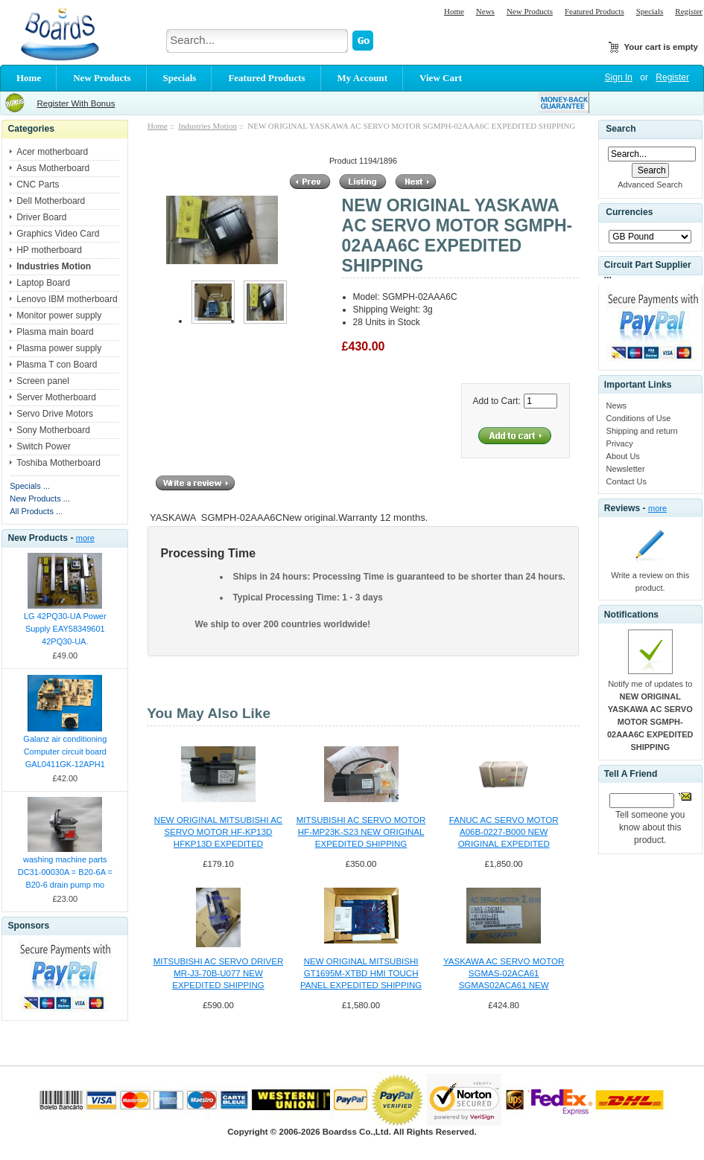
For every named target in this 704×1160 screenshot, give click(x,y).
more (85, 537)
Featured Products (594, 11)
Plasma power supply (58, 348)
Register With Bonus (76, 103)
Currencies (629, 213)
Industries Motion (207, 125)
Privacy (619, 443)
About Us (623, 456)
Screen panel (42, 381)
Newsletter (625, 468)
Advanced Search (650, 184)
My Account (362, 77)
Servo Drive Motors (54, 413)
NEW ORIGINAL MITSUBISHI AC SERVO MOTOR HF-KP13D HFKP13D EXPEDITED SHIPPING (218, 832)
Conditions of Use (638, 418)
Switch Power (43, 446)
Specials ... (30, 485)
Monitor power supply (58, 315)
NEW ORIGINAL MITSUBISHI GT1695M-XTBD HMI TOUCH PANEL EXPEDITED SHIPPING (361, 973)
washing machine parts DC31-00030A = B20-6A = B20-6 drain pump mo (65, 872)
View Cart (440, 77)
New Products (530, 11)
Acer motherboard (52, 152)
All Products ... (36, 511)
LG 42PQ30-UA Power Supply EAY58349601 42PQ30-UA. (65, 629)
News (485, 11)
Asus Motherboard (52, 168)
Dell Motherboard (50, 201)
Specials (650, 11)
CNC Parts (37, 184)
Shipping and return (642, 430)
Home (454, 11)
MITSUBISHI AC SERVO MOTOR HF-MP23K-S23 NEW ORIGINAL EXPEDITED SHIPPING (361, 831)
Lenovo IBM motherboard (66, 299)
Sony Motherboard (53, 430)
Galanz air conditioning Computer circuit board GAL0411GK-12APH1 (65, 751)
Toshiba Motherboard (58, 463)
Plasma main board (54, 332)
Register (689, 11)
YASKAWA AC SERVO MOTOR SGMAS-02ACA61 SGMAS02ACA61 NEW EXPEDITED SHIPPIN (503, 974)
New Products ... (40, 498)
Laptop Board (43, 283)
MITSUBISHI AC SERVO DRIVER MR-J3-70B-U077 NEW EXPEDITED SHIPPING (218, 973)
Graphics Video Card (57, 233)
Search (620, 129)
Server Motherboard (56, 397)
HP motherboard (49, 250)
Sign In (618, 77)
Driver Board (41, 217)
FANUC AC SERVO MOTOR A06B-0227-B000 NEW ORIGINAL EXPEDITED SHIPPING (504, 832)
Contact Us (626, 481)
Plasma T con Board (56, 364)
